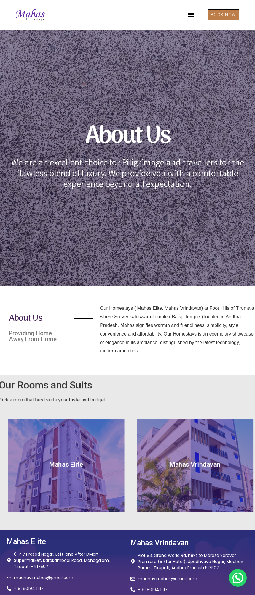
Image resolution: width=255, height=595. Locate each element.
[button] (191, 15)
